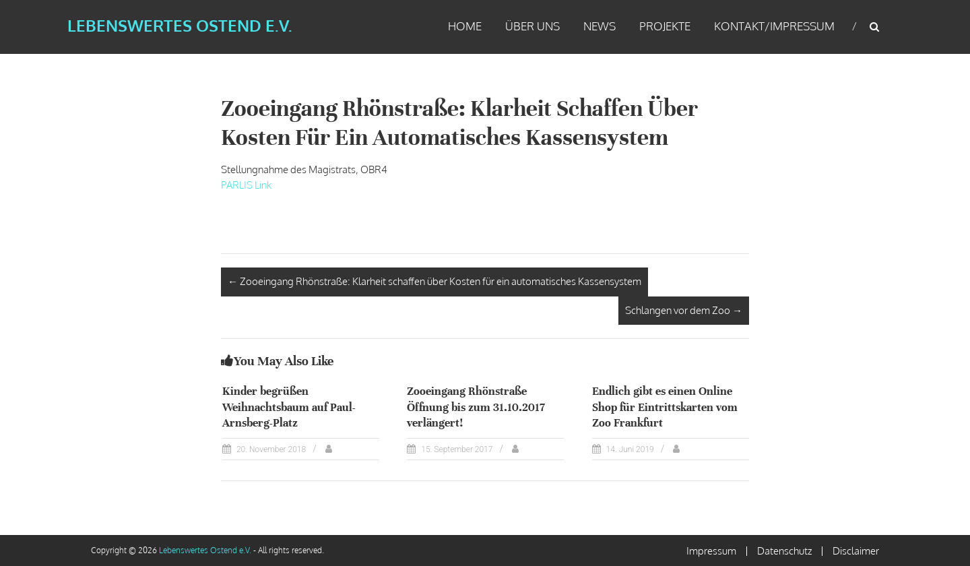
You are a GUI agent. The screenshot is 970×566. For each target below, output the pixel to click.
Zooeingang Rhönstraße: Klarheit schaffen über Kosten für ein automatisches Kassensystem (434, 281)
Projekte (664, 26)
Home (465, 26)
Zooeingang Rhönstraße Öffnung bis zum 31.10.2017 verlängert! (476, 407)
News (599, 26)
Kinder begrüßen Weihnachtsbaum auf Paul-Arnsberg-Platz (289, 407)
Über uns (532, 26)
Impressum (711, 550)
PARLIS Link (246, 185)
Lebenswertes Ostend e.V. (179, 25)
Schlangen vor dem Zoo (683, 310)
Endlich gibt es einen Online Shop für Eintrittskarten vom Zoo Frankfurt (665, 407)
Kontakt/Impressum (774, 26)
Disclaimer (856, 550)
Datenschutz (784, 550)
